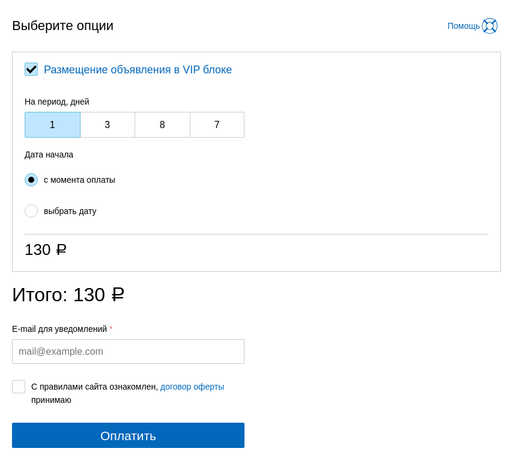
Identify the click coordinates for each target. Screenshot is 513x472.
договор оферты (192, 386)
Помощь (464, 26)
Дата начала (49, 154)
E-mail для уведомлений (59, 329)
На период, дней (57, 101)
